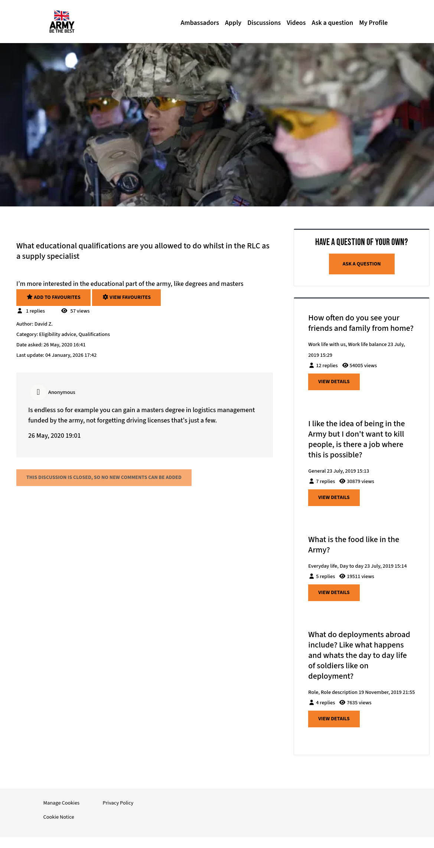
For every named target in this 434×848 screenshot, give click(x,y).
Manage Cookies (61, 803)
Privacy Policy (117, 803)
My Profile (373, 22)
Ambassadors (199, 22)
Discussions (264, 22)
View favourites (126, 297)
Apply (233, 22)
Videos (296, 22)
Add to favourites (53, 297)
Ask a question (332, 22)
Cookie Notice (58, 817)
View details (334, 381)
